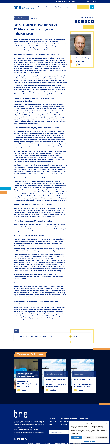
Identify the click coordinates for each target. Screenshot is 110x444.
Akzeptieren (76, 437)
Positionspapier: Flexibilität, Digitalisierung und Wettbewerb (27, 383)
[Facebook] (82, 21)
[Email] (92, 21)
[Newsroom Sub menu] (73, 7)
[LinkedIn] (79, 21)
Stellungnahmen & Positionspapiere (68, 418)
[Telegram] (89, 21)
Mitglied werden (83, 7)
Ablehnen (88, 437)
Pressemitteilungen (64, 421)
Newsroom (69, 7)
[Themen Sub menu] (52, 7)
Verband (39, 7)
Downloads (88, 27)
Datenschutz (86, 441)
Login (92, 7)
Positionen (58, 7)
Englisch (94, 1)
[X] (76, 21)
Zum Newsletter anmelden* (56, 429)
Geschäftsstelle (52, 421)
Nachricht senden (80, 63)
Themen (48, 7)
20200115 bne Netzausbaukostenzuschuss (36, 336)
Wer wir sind (52, 418)
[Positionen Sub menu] (62, 7)
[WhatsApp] (86, 21)
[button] (107, 423)
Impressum (92, 441)
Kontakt (51, 424)
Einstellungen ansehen (101, 437)
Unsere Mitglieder (83, 418)
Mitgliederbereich (64, 424)
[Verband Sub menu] (42, 7)
